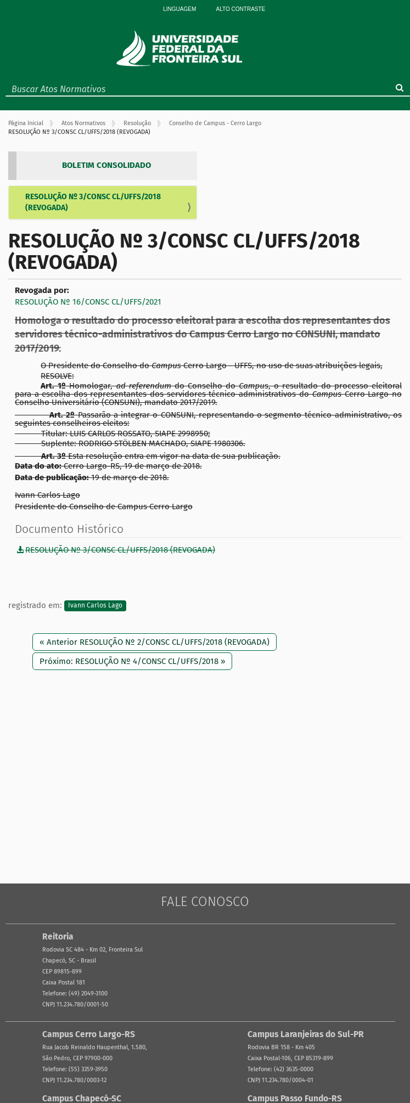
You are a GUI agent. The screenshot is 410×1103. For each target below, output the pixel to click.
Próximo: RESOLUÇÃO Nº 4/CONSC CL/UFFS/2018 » (132, 661)
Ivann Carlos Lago (95, 606)
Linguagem (179, 9)
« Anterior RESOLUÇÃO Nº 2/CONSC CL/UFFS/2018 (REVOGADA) (154, 642)
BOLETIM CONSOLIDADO (106, 165)
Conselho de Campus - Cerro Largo (215, 123)
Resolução (137, 123)
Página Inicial (25, 123)
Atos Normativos (83, 123)
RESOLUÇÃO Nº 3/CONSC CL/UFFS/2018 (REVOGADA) (93, 202)
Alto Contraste (241, 9)
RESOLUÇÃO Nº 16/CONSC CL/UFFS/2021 (88, 302)
